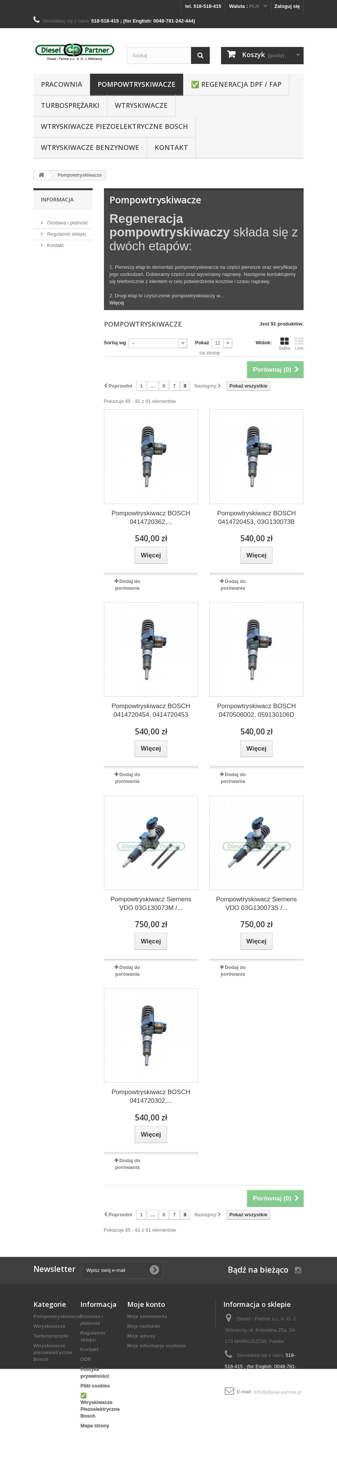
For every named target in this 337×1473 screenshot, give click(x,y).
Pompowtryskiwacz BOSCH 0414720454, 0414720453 (150, 710)
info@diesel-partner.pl (277, 1391)
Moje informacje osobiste (156, 1346)
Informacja (57, 199)
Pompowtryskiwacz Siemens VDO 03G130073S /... (256, 903)
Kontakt (171, 147)
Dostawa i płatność (67, 220)
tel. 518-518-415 (203, 6)
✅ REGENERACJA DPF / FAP (236, 84)
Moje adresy (141, 1336)
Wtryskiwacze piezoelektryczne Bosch (114, 126)
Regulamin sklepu (66, 231)
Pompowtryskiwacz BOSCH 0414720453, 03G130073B (256, 517)
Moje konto (146, 1304)
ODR (85, 1359)
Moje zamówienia (147, 1316)
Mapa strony (94, 1425)
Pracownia (61, 84)
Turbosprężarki (70, 105)
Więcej (117, 303)
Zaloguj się (287, 6)
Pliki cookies (95, 1385)
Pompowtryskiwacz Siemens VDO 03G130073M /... (150, 903)
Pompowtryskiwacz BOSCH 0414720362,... (150, 517)
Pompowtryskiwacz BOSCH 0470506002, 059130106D (256, 710)
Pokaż (202, 342)
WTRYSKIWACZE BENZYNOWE (90, 147)
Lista (299, 343)
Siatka (284, 343)
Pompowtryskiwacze (137, 84)
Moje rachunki (143, 1326)
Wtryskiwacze (141, 105)
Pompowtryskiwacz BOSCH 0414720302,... (150, 1096)
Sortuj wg (115, 342)
